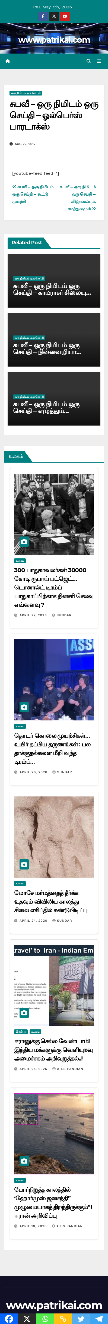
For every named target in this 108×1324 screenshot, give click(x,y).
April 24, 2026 (34, 921)
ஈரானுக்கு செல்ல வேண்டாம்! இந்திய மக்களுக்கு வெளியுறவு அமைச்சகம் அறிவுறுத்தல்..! (53, 1050)
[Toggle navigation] (99, 61)
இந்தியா (21, 1031)
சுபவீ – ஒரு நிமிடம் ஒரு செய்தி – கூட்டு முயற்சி (32, 194)
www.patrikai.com (54, 40)
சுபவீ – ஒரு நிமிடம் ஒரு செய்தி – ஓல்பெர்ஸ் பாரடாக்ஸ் (53, 114)
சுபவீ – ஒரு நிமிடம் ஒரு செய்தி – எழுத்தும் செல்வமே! (46, 410)
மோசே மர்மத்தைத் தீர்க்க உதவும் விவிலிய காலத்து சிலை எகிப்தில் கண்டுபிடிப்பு (50, 901)
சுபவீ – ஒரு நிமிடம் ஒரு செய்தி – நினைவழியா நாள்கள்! (46, 352)
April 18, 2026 (34, 1226)
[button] (89, 61)
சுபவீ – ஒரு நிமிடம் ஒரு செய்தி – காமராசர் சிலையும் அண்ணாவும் (52, 292)
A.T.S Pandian (67, 1069)
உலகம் (20, 560)
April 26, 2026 (34, 772)
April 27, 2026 (34, 615)
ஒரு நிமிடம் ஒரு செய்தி (25, 92)
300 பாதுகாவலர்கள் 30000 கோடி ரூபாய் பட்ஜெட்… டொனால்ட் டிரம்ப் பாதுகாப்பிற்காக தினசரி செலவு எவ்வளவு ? (53, 587)
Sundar (61, 615)
